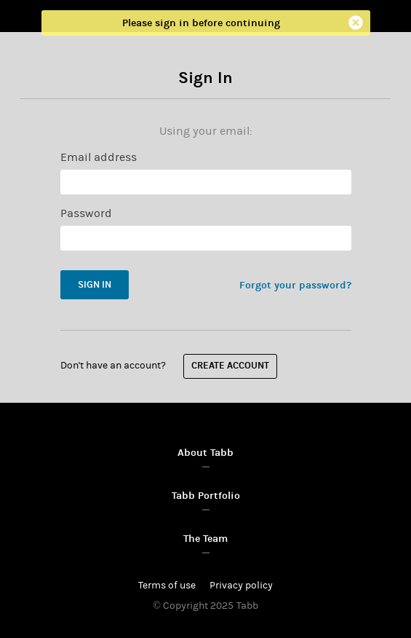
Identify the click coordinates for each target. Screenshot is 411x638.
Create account (230, 366)
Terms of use (167, 585)
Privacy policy (241, 585)
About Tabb (205, 452)
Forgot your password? (295, 285)
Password (86, 213)
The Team (205, 538)
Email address (98, 157)
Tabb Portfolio (206, 495)
